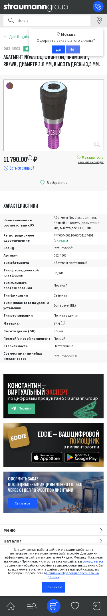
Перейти (21, 408)
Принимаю (53, 587)
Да (58, 49)
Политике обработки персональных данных (72, 575)
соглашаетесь (92, 561)
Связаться (22, 503)
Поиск (11, 20)
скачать (61, 240)
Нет (73, 49)
